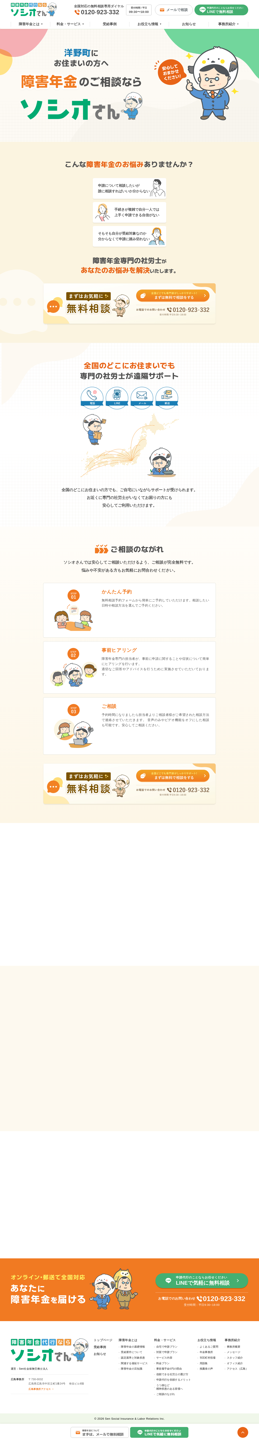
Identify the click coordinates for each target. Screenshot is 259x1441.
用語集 (204, 1363)
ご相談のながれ (165, 1394)
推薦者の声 (206, 1368)
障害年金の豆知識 (131, 1368)
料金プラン (163, 1363)
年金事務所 (206, 1352)
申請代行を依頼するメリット (173, 1379)
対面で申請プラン (167, 1352)
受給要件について (131, 1352)
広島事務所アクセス (39, 1389)
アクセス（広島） (237, 1368)
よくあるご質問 (209, 1346)
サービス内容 (164, 1357)
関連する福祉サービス (134, 1363)
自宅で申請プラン (167, 1346)
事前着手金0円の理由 (169, 1368)
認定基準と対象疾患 (133, 1357)
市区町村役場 (208, 1357)
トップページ (103, 1340)
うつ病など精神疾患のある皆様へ (169, 1387)
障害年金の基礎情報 (133, 1346)
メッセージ (233, 1352)
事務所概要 (233, 1346)
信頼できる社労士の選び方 (172, 1374)
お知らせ (100, 1354)
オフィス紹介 (235, 1363)
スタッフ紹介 (235, 1357)
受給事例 (100, 1347)
